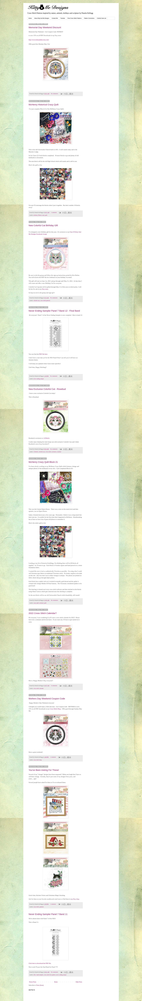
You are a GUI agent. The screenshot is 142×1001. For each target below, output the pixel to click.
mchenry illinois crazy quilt (40, 215)
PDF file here (43, 354)
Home (30, 18)
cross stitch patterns (45, 300)
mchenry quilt (42, 603)
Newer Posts (32, 982)
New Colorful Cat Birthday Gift (43, 225)
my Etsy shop (75, 899)
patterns (42, 907)
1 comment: (54, 212)
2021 (34, 975)
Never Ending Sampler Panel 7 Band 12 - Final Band (54, 311)
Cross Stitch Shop (55, 709)
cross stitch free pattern (50, 975)
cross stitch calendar (38, 688)
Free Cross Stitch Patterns (74, 18)
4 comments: (54, 685)
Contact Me (55, 18)
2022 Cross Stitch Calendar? (43, 613)
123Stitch (46, 438)
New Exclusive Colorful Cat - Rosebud (47, 389)
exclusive (54, 451)
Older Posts (79, 982)
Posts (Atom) (40, 985)
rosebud (59, 451)
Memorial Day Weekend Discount (45, 27)
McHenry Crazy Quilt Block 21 (43, 462)
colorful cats (36, 300)
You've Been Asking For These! (44, 770)
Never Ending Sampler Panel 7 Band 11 (48, 914)
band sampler (40, 975)
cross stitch (48, 451)
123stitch (35, 451)
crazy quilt (36, 603)
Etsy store (45, 289)
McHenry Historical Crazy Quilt (44, 104)
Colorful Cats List (101, 18)
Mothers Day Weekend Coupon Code (47, 698)
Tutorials (62, 18)
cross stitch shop (37, 760)
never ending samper (38, 379)
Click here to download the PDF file (40, 963)
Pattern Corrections (89, 18)
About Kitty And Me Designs (41, 18)
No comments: (55, 93)
